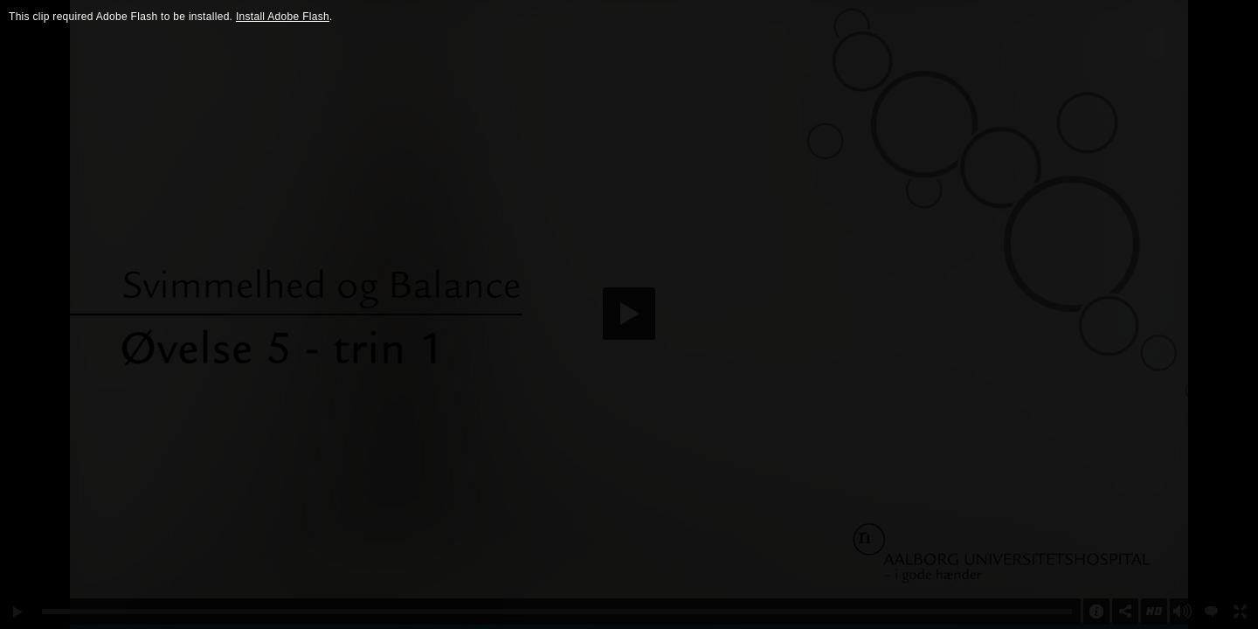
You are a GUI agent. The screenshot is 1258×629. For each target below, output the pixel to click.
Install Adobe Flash (282, 16)
